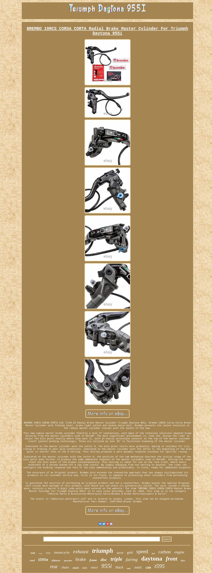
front (171, 559)
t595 (159, 566)
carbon (164, 551)
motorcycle (61, 552)
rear (54, 566)
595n (48, 553)
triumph (102, 550)
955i (106, 566)
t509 (148, 567)
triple (116, 559)
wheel (94, 567)
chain (65, 567)
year (33, 553)
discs (183, 560)
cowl (32, 560)
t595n (43, 559)
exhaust (80, 551)
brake (81, 559)
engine (179, 552)
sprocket (68, 560)
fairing (132, 559)
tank (129, 568)
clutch (75, 568)
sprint (120, 552)
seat (138, 567)
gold (130, 552)
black (119, 567)
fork (153, 553)
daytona (151, 558)
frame (93, 560)
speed (142, 551)
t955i (85, 568)
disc (104, 559)
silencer (56, 560)
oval (40, 553)
